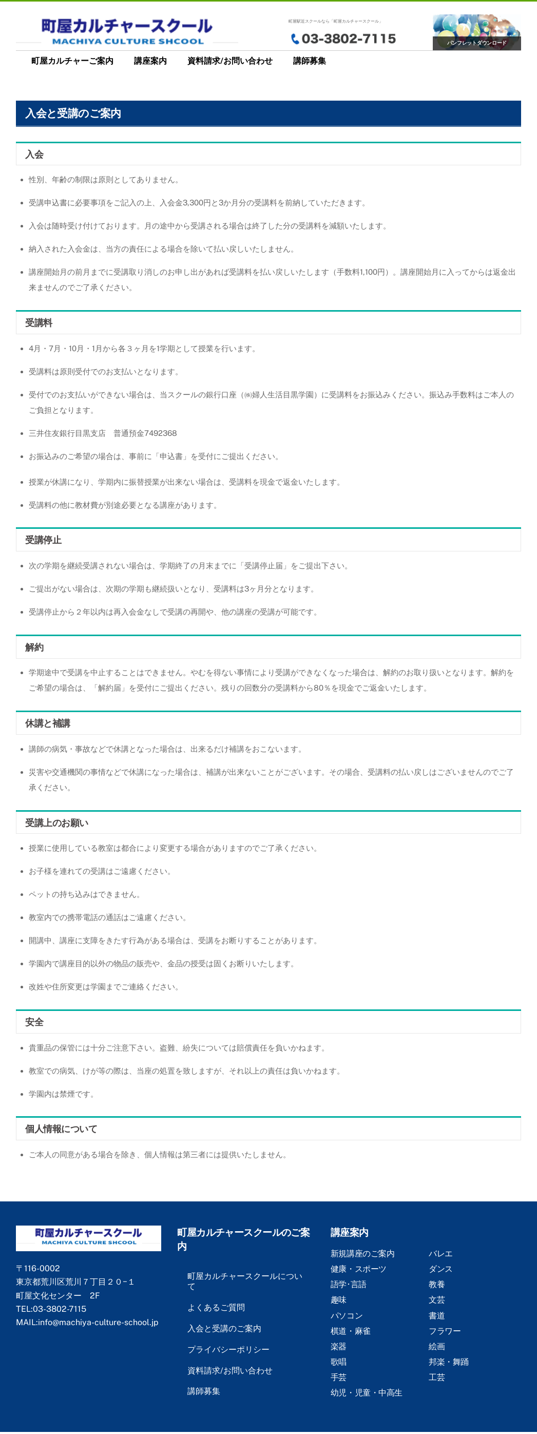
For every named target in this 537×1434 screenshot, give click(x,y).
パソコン (346, 1316)
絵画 (437, 1346)
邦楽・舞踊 (449, 1362)
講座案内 (150, 61)
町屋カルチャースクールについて (244, 1281)
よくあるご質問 (216, 1307)
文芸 (437, 1300)
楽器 (339, 1346)
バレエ (441, 1253)
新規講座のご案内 (362, 1253)
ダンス (441, 1269)
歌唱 (339, 1362)
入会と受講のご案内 (224, 1328)
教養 (437, 1284)
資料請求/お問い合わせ (230, 61)
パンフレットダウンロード (477, 43)
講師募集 (309, 61)
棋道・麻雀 (351, 1331)
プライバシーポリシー (228, 1349)
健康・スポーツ (359, 1269)
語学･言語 (349, 1284)
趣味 (339, 1300)
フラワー (445, 1331)
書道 (437, 1316)
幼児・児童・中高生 (366, 1393)
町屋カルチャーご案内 (72, 61)
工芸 (437, 1377)
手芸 (339, 1377)
